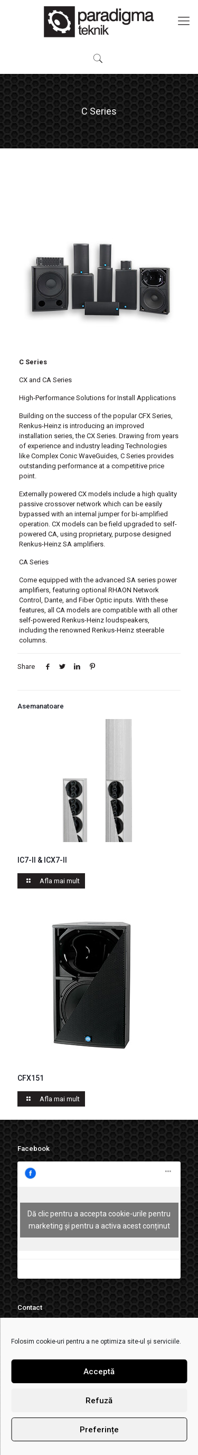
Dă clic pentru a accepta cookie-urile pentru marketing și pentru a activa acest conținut (99, 1220)
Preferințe (99, 1429)
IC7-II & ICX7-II (42, 860)
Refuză (99, 1400)
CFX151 (30, 1078)
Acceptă (99, 1371)
